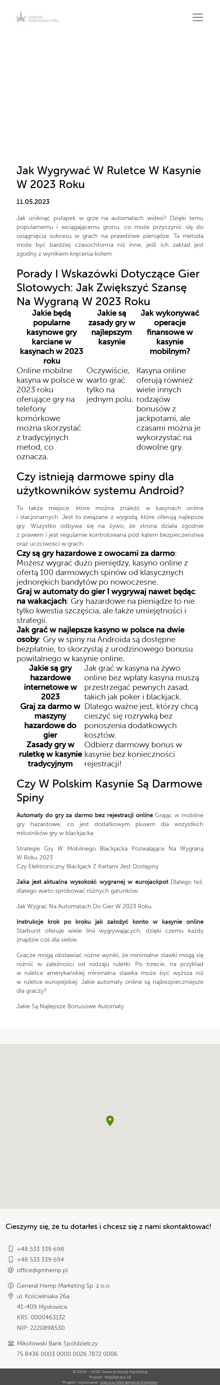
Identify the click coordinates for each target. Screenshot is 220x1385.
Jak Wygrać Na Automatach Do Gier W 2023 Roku (84, 906)
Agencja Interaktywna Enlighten (129, 1382)
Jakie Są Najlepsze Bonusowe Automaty (70, 1006)
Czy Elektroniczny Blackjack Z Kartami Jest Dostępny (88, 866)
